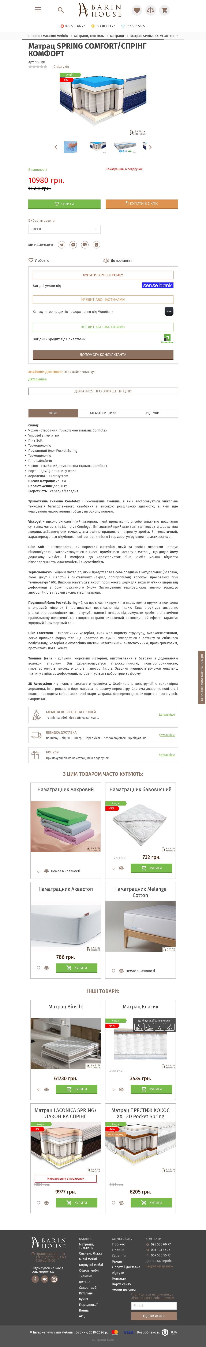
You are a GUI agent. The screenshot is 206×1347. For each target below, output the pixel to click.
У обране (42, 260)
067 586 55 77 (161, 1255)
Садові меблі (89, 1288)
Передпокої (88, 1305)
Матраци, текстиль (86, 1246)
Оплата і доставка (126, 1267)
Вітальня (86, 1293)
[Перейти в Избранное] (137, 10)
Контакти (119, 1279)
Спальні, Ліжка (90, 1253)
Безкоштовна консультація (202, 677)
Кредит (118, 1261)
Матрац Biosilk (65, 1007)
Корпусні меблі (91, 1265)
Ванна (84, 1310)
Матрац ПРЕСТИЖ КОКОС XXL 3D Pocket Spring (140, 1113)
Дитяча (84, 1282)
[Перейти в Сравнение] (150, 10)
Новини (118, 1250)
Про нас (118, 1244)
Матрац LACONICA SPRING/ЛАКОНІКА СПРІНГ (66, 1113)
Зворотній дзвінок (159, 1266)
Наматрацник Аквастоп (65, 889)
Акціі (83, 1316)
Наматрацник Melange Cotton (140, 892)
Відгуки (118, 1273)
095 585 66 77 (161, 1244)
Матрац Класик (140, 1007)
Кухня (83, 1299)
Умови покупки (124, 1290)
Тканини (85, 1276)
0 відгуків (61, 66)
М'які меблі (88, 1259)
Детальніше (37, 379)
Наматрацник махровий (65, 789)
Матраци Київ (103, 1340)
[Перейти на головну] (102, 10)
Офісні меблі (89, 1270)
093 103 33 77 (160, 1250)
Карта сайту (121, 1284)
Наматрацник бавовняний (140, 789)
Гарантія (119, 1256)
